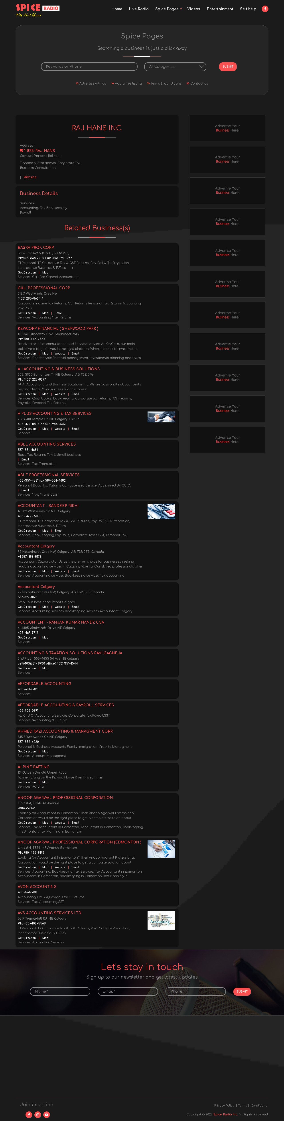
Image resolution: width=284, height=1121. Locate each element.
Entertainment (220, 9)
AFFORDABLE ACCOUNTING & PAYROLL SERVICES (66, 705)
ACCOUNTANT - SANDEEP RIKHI (48, 505)
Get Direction (27, 272)
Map (45, 272)
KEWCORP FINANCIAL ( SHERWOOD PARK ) (58, 328)
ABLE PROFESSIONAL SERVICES (49, 475)
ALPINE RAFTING (33, 767)
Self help (248, 9)
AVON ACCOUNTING (37, 886)
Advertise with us (91, 83)
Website (30, 176)
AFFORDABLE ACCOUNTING (44, 683)
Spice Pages (166, 9)
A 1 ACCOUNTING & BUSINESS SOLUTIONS (59, 369)
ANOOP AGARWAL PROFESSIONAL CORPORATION (65, 797)
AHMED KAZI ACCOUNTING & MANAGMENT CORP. (65, 731)
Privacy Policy (224, 1105)
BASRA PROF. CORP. (36, 247)
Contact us (197, 83)
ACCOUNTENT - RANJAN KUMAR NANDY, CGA (61, 622)
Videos (193, 9)
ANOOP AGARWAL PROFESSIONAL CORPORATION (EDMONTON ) (79, 842)
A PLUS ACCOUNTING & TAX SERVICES (55, 413)
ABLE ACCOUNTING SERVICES (47, 444)
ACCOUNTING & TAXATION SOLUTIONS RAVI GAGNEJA (70, 653)
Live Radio (139, 9)
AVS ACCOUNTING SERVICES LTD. (50, 913)
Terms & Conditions (164, 83)
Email (58, 312)
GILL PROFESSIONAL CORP (44, 288)
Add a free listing (126, 83)
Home (116, 9)
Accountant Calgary (36, 546)
